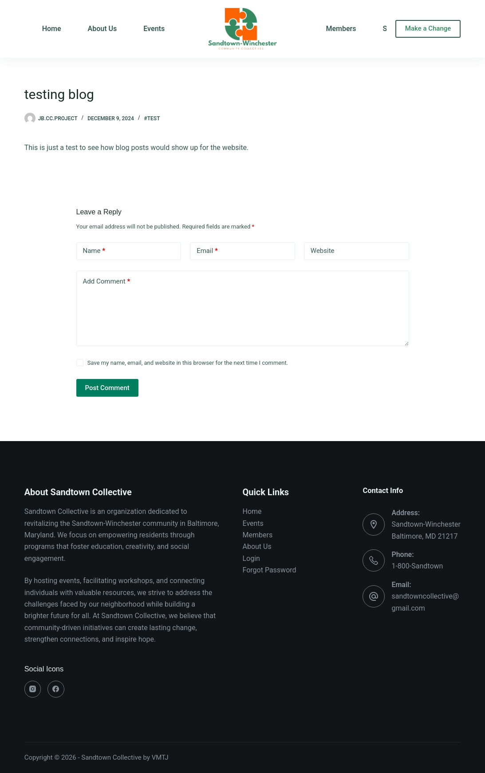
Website (323, 251)
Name (94, 250)
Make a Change (428, 28)
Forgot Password (269, 570)
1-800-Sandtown (417, 566)
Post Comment (107, 388)
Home (252, 511)
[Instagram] (32, 689)
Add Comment (106, 281)
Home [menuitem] (51, 28)
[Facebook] (55, 689)
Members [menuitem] (341, 28)
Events (253, 523)
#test (152, 118)
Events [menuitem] (154, 28)
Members (258, 535)
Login (251, 558)
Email (207, 250)
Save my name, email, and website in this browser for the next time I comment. (187, 362)
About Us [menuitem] (102, 28)
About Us (257, 546)
